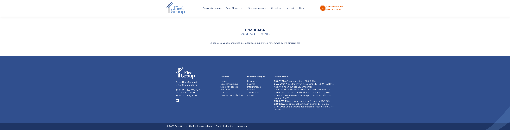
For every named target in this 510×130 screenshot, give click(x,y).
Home (223, 81)
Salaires (251, 84)
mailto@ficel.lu (190, 95)
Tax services (253, 92)
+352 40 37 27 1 (193, 90)
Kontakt (290, 8)
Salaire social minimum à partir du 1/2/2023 (301, 104)
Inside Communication (235, 126)
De (300, 8)
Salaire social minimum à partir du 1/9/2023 (302, 89)
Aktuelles (276, 8)
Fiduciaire (252, 81)
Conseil (250, 95)
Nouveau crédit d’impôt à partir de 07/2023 (302, 92)
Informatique (254, 87)
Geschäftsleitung (234, 8)
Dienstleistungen (212, 8)
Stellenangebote (257, 8)
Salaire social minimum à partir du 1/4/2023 (302, 101)
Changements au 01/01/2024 (294, 81)
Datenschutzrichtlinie (231, 95)
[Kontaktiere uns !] (332, 8)
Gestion (251, 89)
